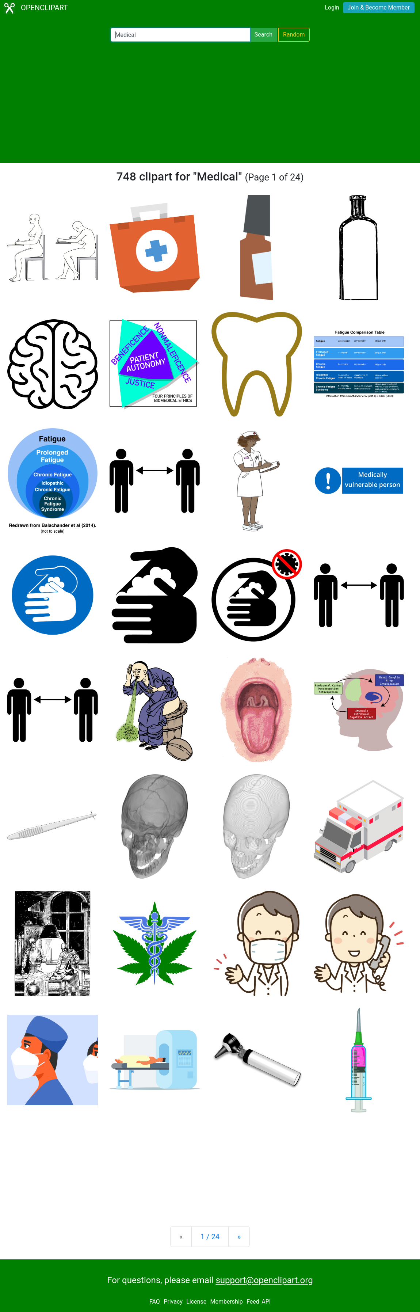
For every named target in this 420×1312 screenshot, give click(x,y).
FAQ (154, 1301)
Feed (253, 1301)
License (196, 1301)
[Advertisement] (210, 102)
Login (332, 7)
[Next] (239, 1237)
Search (263, 34)
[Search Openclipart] (180, 35)
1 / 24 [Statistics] (210, 1236)
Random (294, 34)
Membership (226, 1301)
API (266, 1301)
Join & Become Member (379, 7)
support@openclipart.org (264, 1280)
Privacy (173, 1301)
